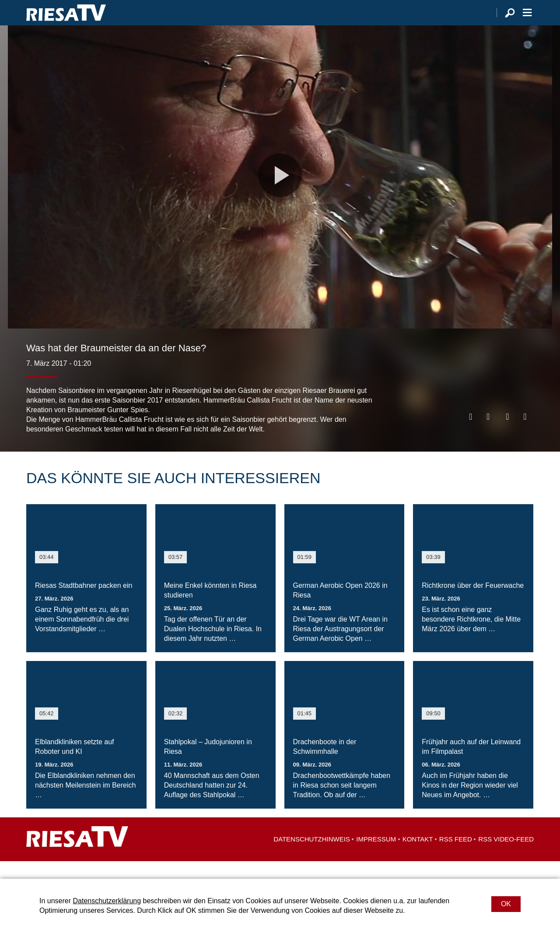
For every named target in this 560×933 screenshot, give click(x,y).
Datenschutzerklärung (107, 901)
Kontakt (417, 856)
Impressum (376, 856)
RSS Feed (455, 856)
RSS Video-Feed (506, 856)
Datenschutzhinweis (311, 856)
